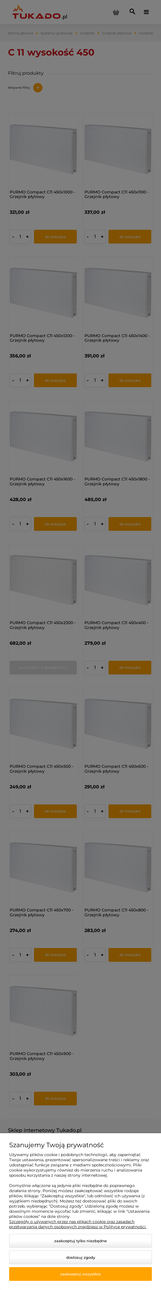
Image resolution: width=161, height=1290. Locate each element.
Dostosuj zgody (80, 1257)
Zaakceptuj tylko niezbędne (80, 1240)
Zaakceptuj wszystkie (80, 1274)
